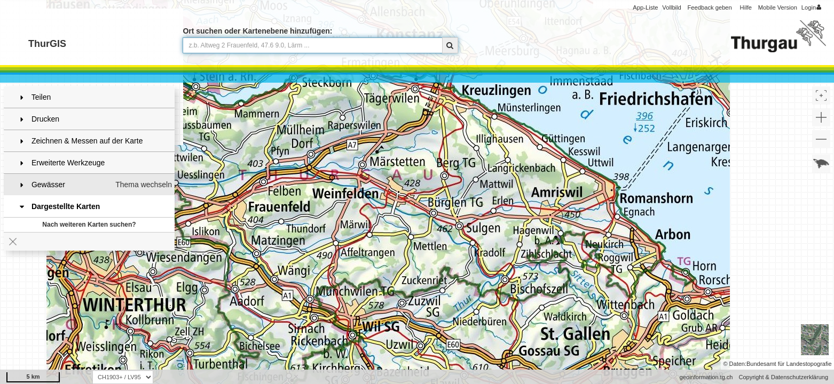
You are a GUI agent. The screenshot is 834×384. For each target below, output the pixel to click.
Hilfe (746, 7)
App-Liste (645, 7)
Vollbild (671, 7)
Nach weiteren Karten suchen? (89, 224)
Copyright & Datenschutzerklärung (783, 377)
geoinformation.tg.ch (706, 377)
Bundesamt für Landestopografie (789, 364)
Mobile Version (777, 7)
